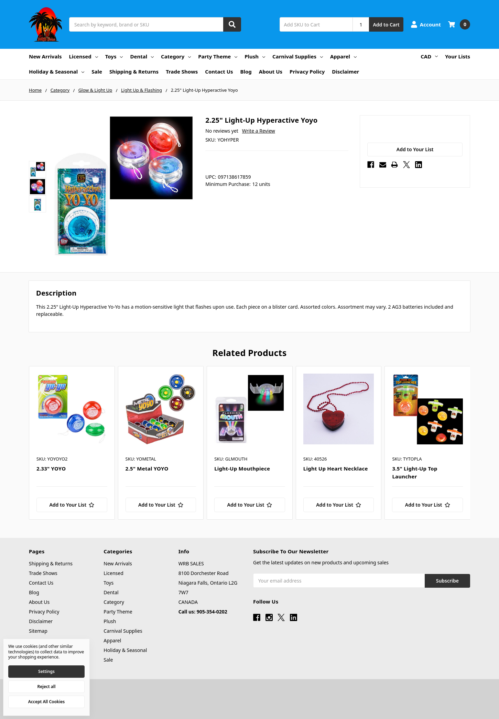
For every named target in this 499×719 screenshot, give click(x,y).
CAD (429, 56)
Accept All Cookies (46, 702)
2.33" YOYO (51, 468)
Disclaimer (345, 71)
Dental (142, 56)
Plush (255, 56)
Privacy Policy (307, 71)
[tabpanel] (72, 442)
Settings (46, 671)
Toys (114, 56)
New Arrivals (45, 56)
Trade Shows (182, 71)
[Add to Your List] (71, 505)
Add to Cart (386, 24)
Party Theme (217, 56)
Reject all (46, 686)
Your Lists (457, 56)
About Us (270, 71)
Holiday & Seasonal (56, 71)
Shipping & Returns (134, 71)
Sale (96, 71)
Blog (246, 71)
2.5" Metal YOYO (147, 468)
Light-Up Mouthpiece (242, 468)
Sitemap (38, 631)
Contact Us (219, 71)
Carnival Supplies (297, 56)
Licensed (83, 56)
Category (176, 56)
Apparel (343, 56)
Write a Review (258, 131)
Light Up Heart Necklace (335, 468)
